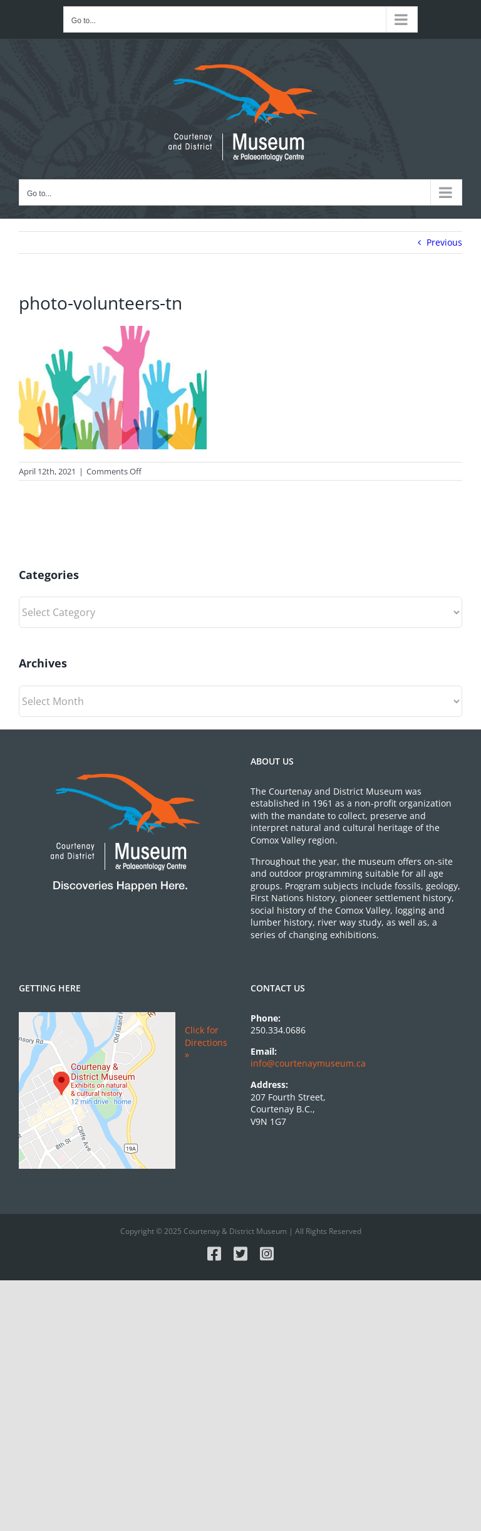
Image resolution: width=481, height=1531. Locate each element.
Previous (444, 242)
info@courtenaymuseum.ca (308, 1063)
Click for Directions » (206, 1042)
